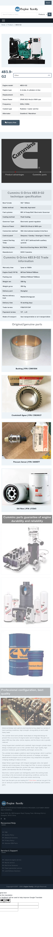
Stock (48, 3)
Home (3, 25)
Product (10, 25)
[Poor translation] (7, 900)
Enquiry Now (10, 122)
